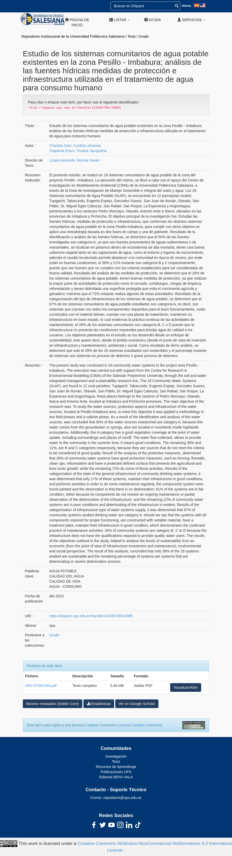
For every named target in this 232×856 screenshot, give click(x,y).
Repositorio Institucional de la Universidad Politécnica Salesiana (73, 36)
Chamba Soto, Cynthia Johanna (74, 146)
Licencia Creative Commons (139, 725)
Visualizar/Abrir (185, 687)
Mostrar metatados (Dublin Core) (52, 704)
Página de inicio (77, 22)
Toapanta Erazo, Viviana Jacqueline (78, 151)
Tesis (131, 36)
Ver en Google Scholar (137, 704)
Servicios (191, 20)
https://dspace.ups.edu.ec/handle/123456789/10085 (91, 616)
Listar (119, 20)
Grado (144, 36)
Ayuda (152, 20)
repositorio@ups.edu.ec (122, 798)
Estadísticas (99, 703)
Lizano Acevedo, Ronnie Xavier (74, 160)
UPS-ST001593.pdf (40, 686)
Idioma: (186, 5)
